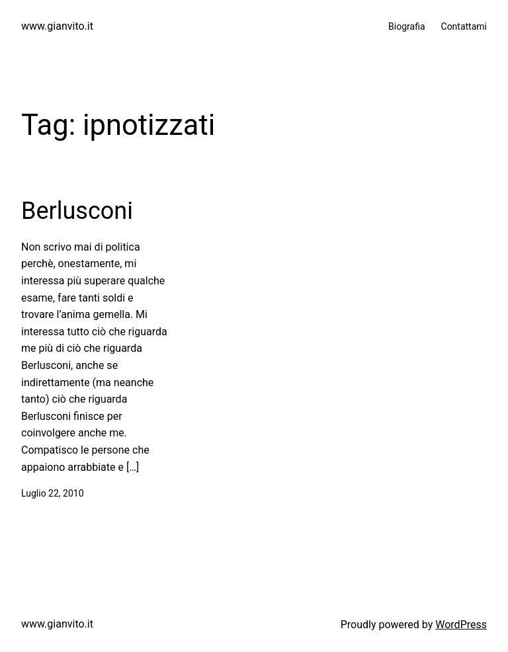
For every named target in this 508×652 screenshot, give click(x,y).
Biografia (406, 26)
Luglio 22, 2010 (52, 493)
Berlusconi (77, 211)
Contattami (464, 26)
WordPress (461, 624)
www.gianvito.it (57, 26)
